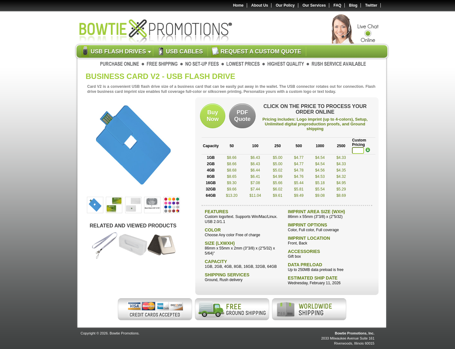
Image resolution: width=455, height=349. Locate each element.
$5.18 (320, 183)
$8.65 (231, 176)
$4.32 (341, 176)
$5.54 (320, 189)
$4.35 (341, 170)
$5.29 (341, 189)
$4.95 (341, 183)
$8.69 (341, 195)
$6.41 (255, 176)
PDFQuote (242, 115)
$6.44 (255, 170)
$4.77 (299, 157)
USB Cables (184, 51)
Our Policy (285, 5)
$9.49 (299, 195)
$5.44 (299, 183)
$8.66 (231, 157)
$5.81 (299, 189)
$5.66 (277, 183)
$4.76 (299, 176)
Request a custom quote (261, 51)
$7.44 (255, 189)
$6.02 (277, 189)
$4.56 (320, 170)
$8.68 (231, 170)
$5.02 (277, 170)
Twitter (371, 5)
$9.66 (231, 189)
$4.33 (341, 157)
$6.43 (255, 157)
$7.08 (255, 183)
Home (238, 5)
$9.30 (231, 183)
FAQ (338, 5)
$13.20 (232, 195)
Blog (353, 5)
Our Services (314, 5)
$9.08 (320, 195)
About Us (259, 5)
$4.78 (299, 170)
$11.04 (255, 195)
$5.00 (277, 157)
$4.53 (320, 176)
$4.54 (320, 157)
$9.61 (277, 195)
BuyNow (213, 115)
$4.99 (277, 176)
